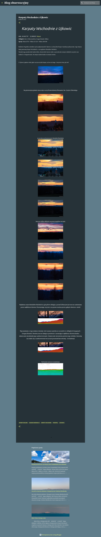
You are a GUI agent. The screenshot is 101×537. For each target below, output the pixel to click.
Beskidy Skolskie (23, 422)
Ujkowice (61, 422)
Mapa (38, 36)
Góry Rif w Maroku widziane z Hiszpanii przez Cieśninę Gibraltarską (49, 491)
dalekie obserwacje (34, 422)
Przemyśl (55, 422)
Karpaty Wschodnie (46, 422)
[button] (19, 23)
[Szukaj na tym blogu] (91, 3)
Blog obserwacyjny (16, 2)
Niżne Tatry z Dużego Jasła (39, 518)
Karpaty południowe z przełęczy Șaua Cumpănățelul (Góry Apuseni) (49, 464)
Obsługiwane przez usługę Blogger (50, 535)
